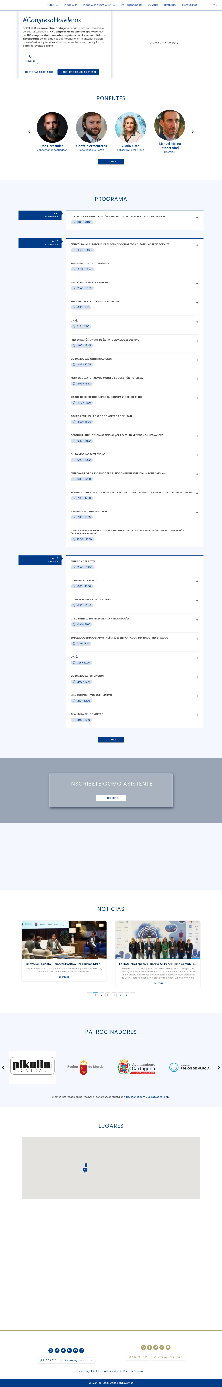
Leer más (64, 976)
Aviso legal (85, 1371)
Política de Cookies (131, 1371)
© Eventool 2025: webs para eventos (111, 1383)
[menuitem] (52, 5)
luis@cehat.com (135, 1097)
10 (127, 1325)
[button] (203, 5)
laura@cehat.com (159, 1097)
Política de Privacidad (106, 1371)
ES (215, 5)
